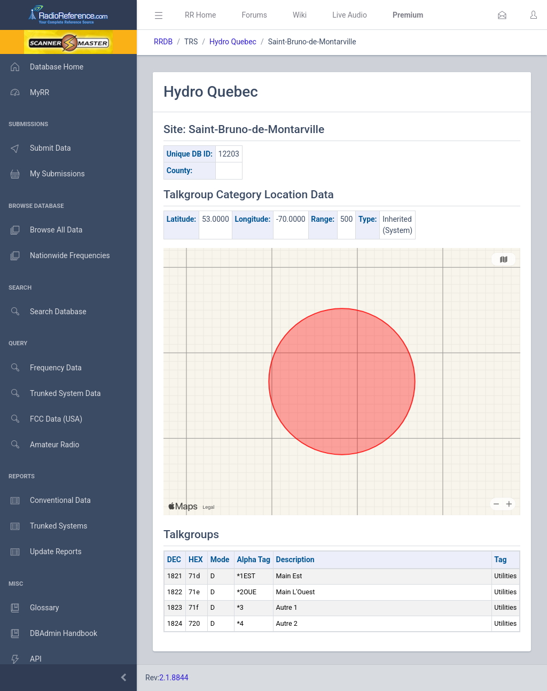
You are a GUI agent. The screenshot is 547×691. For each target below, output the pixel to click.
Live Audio (349, 15)
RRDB (163, 41)
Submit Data (35, 148)
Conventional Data (45, 501)
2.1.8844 (174, 677)
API (21, 659)
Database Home (41, 67)
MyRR (24, 92)
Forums (254, 15)
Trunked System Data (50, 393)
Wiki (300, 15)
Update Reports (41, 552)
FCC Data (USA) (41, 419)
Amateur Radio (40, 444)
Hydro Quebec (232, 41)
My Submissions (42, 174)
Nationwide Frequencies (55, 256)
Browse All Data (41, 230)
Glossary (29, 608)
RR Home (200, 15)
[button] (502, 15)
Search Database (43, 311)
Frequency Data (41, 367)
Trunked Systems (43, 526)
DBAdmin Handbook (48, 634)
